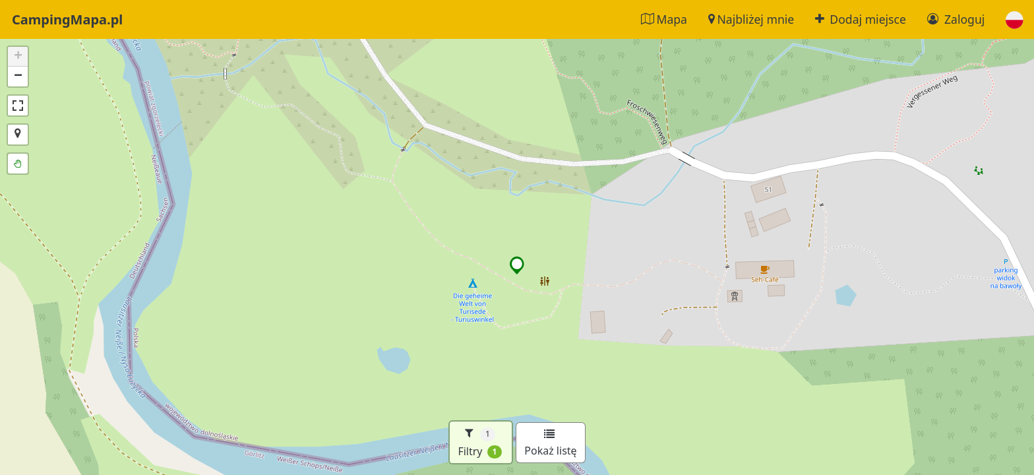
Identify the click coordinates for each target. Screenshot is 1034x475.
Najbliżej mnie (751, 19)
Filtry (480, 442)
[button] (1014, 19)
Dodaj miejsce (860, 19)
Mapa (664, 19)
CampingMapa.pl (67, 19)
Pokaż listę (550, 443)
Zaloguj (956, 19)
